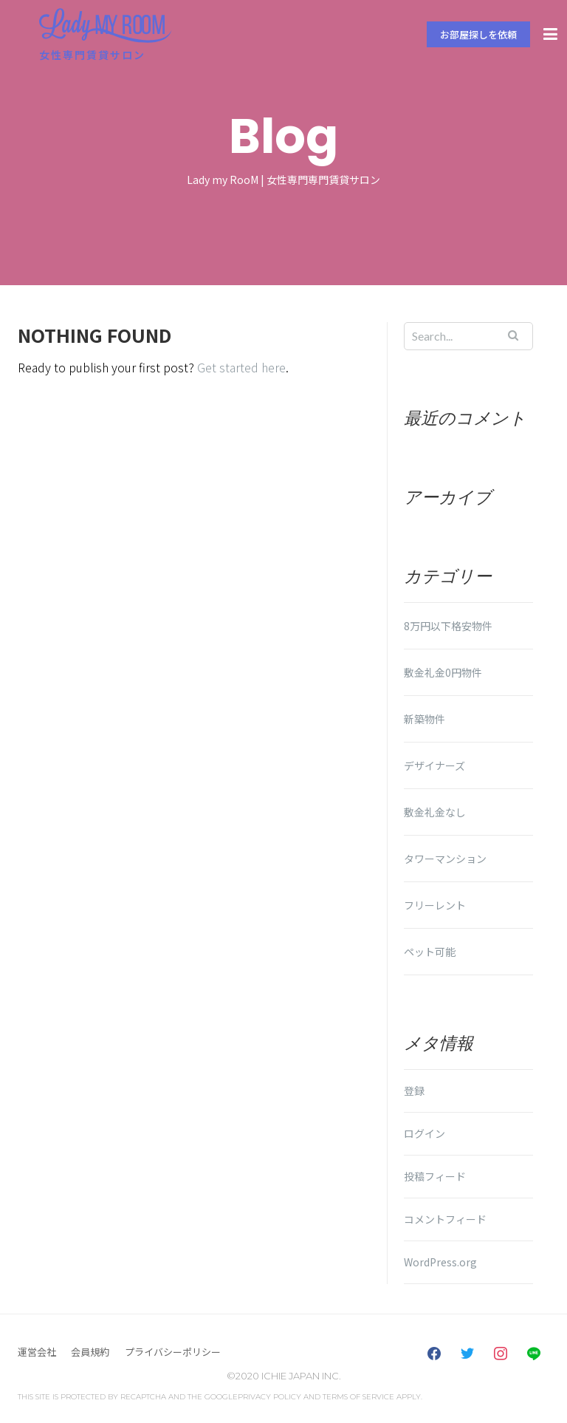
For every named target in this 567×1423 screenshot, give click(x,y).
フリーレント (435, 905)
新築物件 (424, 719)
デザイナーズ (434, 765)
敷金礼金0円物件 (443, 672)
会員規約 (90, 1352)
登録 (414, 1090)
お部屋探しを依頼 (478, 34)
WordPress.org (440, 1262)
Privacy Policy (269, 1397)
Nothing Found (94, 335)
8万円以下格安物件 (448, 625)
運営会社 (37, 1352)
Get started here (241, 367)
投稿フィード (435, 1176)
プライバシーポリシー (173, 1352)
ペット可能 (430, 951)
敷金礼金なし (435, 812)
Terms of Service (358, 1397)
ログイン (424, 1133)
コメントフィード (445, 1219)
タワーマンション (445, 858)
